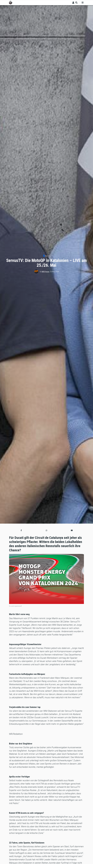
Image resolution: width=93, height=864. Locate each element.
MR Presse (45, 271)
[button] (21, 530)
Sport (47, 256)
